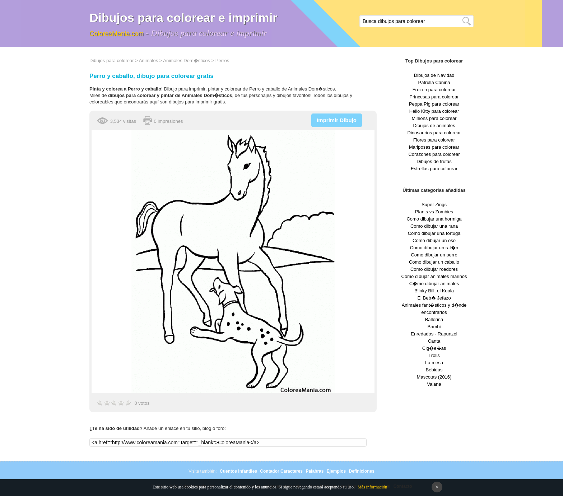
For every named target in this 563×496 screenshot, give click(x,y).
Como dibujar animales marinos (434, 276)
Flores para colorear (434, 140)
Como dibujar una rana (434, 226)
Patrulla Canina (434, 82)
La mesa (434, 362)
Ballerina (434, 319)
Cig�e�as (434, 348)
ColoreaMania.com (116, 33)
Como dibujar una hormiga (433, 219)
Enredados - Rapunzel (434, 334)
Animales (148, 60)
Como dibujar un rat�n (434, 247)
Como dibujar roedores (434, 269)
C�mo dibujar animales (434, 283)
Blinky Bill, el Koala (434, 290)
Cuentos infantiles (238, 471)
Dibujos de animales (434, 125)
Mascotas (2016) (434, 377)
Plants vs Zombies (434, 211)
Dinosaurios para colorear (434, 132)
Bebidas (434, 369)
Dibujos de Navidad (434, 75)
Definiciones (361, 471)
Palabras (315, 471)
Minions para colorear (433, 118)
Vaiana (434, 384)
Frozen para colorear (434, 89)
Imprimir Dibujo (337, 120)
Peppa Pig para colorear (434, 104)
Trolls (433, 355)
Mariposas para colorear (434, 147)
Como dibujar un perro (434, 255)
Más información (372, 487)
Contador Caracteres (281, 471)
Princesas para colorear (434, 96)
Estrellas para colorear (434, 168)
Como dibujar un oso (434, 240)
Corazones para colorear (434, 154)
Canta (434, 341)
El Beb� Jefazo (434, 298)
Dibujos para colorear (111, 60)
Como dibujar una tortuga (434, 233)
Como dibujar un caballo (434, 262)
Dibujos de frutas (434, 161)
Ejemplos (336, 471)
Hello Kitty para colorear (434, 111)
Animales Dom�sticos (186, 60)
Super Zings (434, 204)
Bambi (434, 326)
